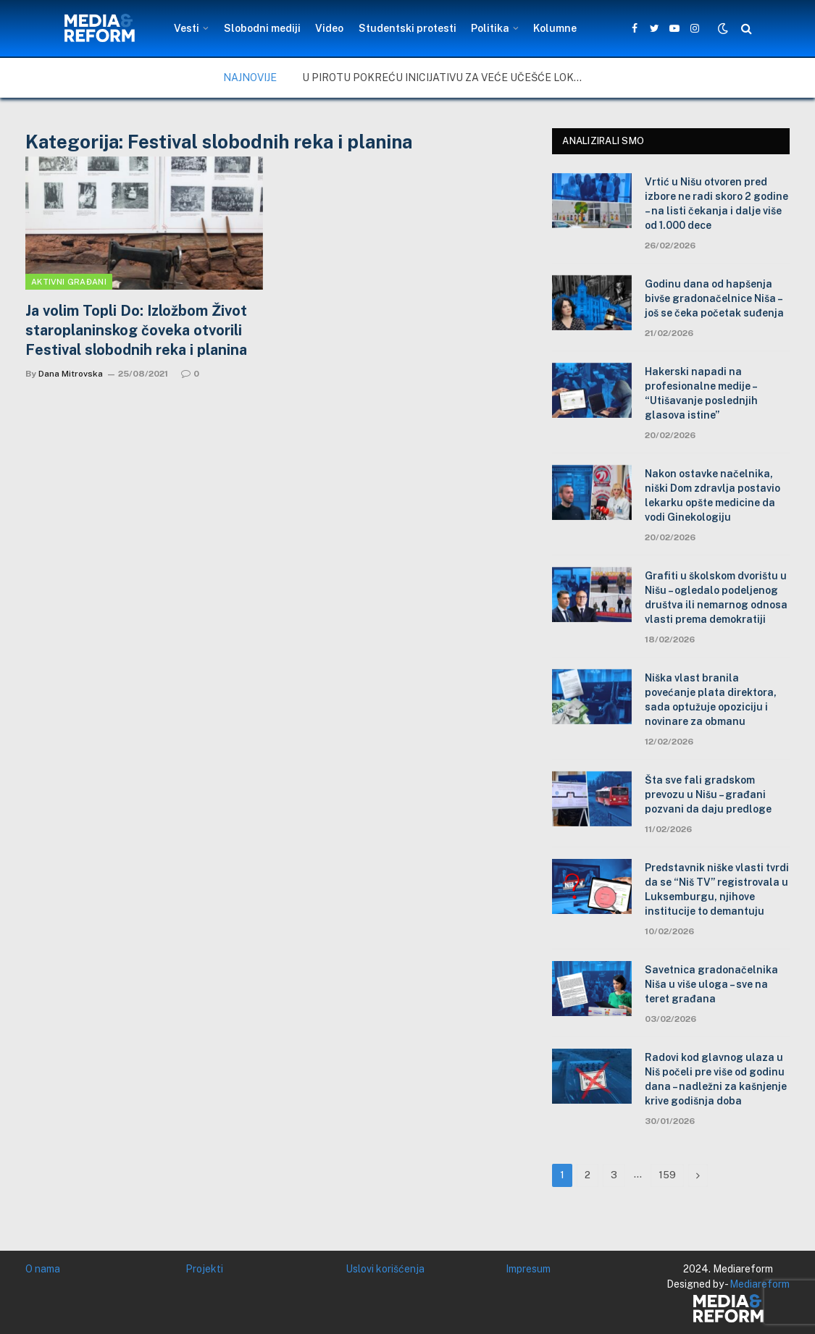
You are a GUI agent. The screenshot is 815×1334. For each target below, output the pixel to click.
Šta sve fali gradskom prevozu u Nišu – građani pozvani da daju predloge (708, 794)
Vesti (186, 28)
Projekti (204, 1269)
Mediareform (760, 1284)
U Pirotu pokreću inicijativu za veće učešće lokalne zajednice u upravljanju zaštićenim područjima (447, 77)
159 (667, 1175)
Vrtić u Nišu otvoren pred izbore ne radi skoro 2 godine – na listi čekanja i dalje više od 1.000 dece (716, 203)
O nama (42, 1269)
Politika (490, 28)
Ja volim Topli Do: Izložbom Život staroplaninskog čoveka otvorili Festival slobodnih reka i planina (136, 330)
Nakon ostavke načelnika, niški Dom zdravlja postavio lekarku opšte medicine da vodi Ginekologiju (712, 495)
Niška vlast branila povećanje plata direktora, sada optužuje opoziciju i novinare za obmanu (711, 699)
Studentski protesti (407, 28)
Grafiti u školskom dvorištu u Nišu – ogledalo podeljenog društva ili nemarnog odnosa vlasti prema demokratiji (716, 597)
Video (329, 28)
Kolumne (555, 28)
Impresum (528, 1269)
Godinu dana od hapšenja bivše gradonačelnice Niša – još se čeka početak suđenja (714, 298)
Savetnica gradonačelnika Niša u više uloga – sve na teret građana (711, 984)
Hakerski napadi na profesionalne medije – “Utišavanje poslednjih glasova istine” (701, 393)
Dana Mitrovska (70, 374)
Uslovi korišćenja (385, 1269)
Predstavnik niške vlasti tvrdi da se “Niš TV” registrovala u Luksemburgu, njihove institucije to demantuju (717, 889)
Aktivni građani (68, 281)
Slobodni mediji (262, 28)
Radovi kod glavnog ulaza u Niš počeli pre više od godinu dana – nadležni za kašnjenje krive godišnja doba (716, 1079)
